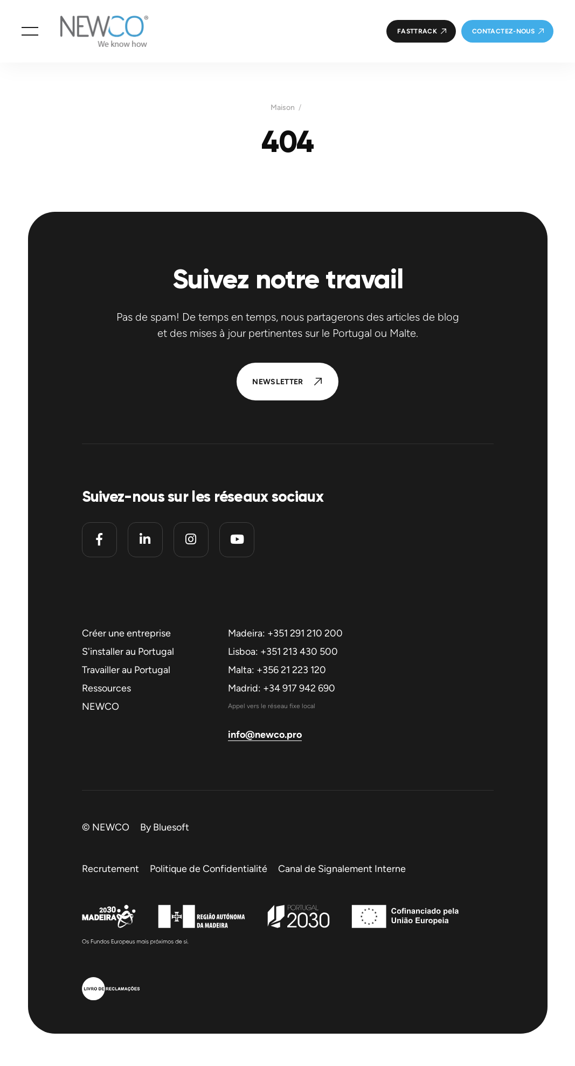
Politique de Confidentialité (208, 869)
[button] (30, 31)
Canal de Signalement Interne (342, 869)
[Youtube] (236, 539)
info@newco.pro (265, 734)
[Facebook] (99, 539)
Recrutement (110, 869)
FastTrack (417, 31)
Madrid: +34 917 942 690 (281, 688)
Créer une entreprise (126, 633)
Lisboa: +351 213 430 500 (283, 651)
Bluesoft (171, 827)
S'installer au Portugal (128, 651)
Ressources (106, 688)
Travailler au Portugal (126, 670)
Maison (283, 108)
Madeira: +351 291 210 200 (285, 633)
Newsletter (277, 381)
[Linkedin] (145, 539)
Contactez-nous (503, 31)
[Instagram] (191, 539)
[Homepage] (93, 31)
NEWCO (100, 706)
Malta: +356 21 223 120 (277, 670)
